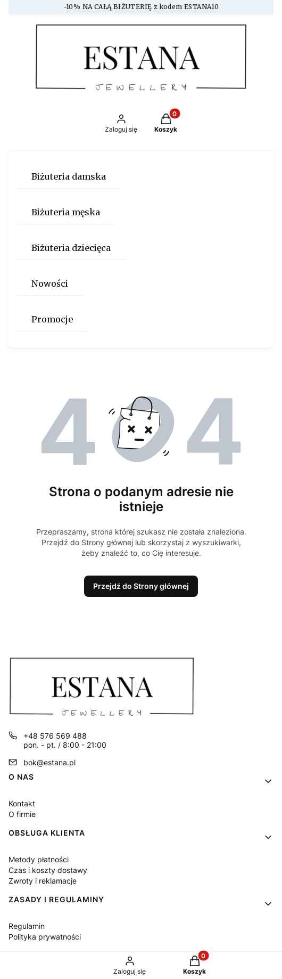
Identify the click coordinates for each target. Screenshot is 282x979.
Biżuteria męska (65, 212)
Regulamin (27, 926)
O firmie (22, 814)
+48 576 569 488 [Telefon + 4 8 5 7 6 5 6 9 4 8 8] (55, 735)
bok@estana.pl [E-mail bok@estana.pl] (49, 762)
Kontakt (22, 803)
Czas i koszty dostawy (48, 870)
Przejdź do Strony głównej (141, 585)
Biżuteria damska (68, 176)
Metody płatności (39, 859)
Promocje (52, 319)
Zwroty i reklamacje (43, 880)
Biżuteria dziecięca (71, 247)
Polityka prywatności (45, 936)
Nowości (49, 283)
